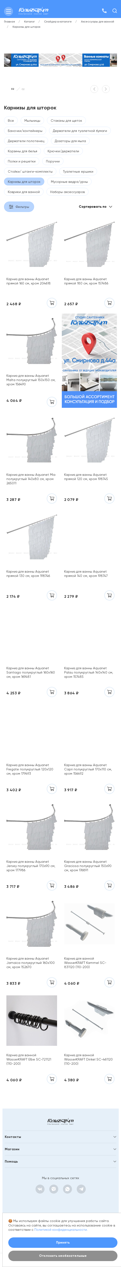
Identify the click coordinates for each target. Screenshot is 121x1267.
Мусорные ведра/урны (69, 182)
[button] (94, 89)
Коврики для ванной (24, 192)
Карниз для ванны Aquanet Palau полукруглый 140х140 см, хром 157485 (88, 672)
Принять (63, 1242)
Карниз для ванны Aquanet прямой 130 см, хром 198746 (28, 574)
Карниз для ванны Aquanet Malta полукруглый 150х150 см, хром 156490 (30, 380)
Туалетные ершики (78, 171)
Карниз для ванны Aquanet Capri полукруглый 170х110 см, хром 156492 (88, 769)
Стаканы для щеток (66, 120)
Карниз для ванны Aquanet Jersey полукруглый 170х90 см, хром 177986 (30, 866)
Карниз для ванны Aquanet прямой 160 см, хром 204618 (28, 281)
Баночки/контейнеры (25, 131)
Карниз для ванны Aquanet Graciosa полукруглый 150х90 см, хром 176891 (88, 866)
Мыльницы (32, 120)
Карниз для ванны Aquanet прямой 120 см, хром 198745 (86, 477)
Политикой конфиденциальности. (61, 1229)
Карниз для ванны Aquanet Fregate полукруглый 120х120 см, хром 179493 (29, 769)
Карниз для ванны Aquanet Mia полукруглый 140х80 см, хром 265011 (30, 479)
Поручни (53, 161)
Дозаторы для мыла (70, 141)
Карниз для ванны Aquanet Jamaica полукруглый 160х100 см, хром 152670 (30, 963)
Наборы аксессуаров (67, 192)
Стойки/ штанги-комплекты (30, 171)
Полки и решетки (22, 161)
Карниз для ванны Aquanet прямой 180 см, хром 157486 (86, 281)
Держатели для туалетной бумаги (80, 131)
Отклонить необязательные (63, 1256)
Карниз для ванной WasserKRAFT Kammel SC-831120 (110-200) (85, 963)
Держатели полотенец (26, 141)
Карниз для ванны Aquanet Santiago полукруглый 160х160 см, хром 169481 (30, 672)
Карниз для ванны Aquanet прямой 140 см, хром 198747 (86, 574)
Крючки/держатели (63, 151)
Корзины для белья (22, 151)
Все (11, 120)
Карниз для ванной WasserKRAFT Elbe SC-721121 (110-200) (28, 1059)
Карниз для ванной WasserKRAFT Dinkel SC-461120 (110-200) (88, 1059)
